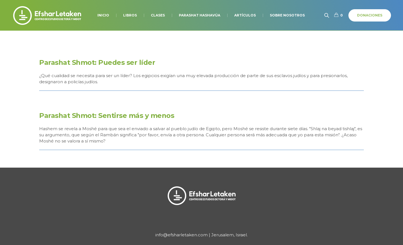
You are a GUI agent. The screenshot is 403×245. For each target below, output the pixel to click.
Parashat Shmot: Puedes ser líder (97, 62)
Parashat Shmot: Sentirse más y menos (106, 115)
